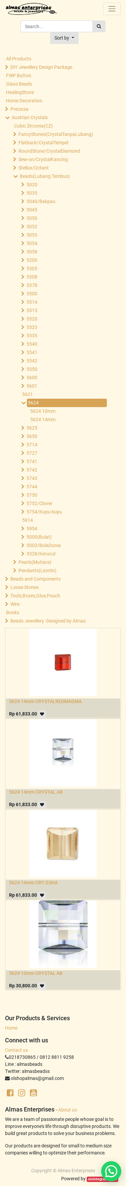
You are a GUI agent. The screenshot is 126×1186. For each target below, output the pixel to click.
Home (11, 1028)
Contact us (16, 1050)
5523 (32, 327)
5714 (32, 444)
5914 (27, 520)
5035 (32, 193)
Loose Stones (24, 587)
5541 (32, 352)
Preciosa (19, 109)
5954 (32, 528)
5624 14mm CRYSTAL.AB (36, 792)
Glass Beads (19, 84)
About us (67, 1110)
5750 (32, 495)
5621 (27, 394)
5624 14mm (42, 419)
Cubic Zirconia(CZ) (33, 126)
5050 (32, 218)
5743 (32, 478)
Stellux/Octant (33, 167)
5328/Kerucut (41, 553)
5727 (32, 453)
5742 (32, 470)
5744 (32, 486)
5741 (32, 461)
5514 (32, 302)
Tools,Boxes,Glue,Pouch (35, 595)
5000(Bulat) (39, 537)
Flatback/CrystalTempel (43, 142)
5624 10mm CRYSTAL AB (35, 973)
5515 (32, 310)
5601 (32, 386)
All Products (18, 58)
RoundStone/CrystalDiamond (49, 151)
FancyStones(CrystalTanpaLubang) (55, 134)
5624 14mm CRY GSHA (33, 882)
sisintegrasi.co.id (102, 1179)
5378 (32, 285)
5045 (32, 209)
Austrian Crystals (30, 117)
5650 (32, 436)
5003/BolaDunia (44, 545)
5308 (32, 277)
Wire (14, 604)
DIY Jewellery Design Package (41, 67)
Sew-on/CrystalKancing (43, 159)
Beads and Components (35, 579)
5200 (32, 260)
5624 (33, 402)
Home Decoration (24, 100)
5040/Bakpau (41, 201)
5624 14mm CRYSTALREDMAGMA (45, 701)
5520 (32, 319)
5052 (32, 226)
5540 (32, 344)
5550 (32, 369)
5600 (32, 377)
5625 (32, 428)
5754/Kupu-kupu (44, 511)
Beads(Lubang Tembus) (45, 176)
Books (12, 612)
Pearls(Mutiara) (34, 562)
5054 (32, 243)
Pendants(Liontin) (37, 570)
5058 (32, 251)
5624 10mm (42, 411)
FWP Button (18, 75)
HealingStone (20, 92)
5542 (32, 360)
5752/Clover (39, 503)
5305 (32, 268)
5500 (32, 293)
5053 (32, 235)
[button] (64, 38)
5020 (32, 184)
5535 (32, 335)
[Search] (99, 26)
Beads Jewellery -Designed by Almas (48, 621)
